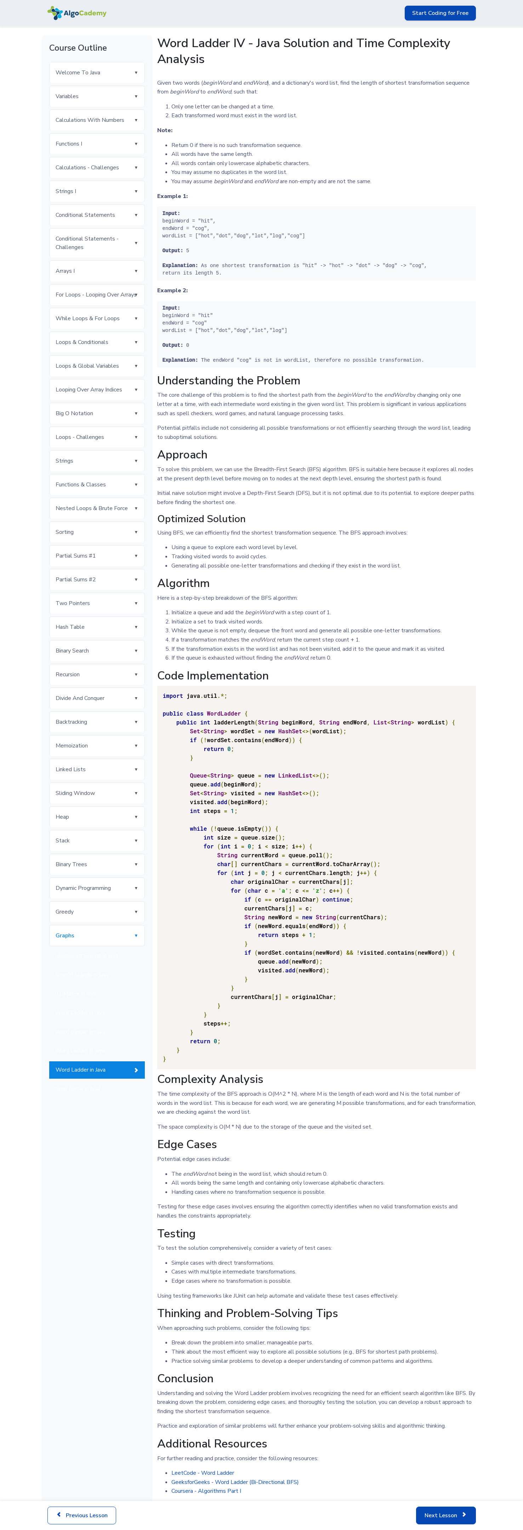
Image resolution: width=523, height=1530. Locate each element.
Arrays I (65, 271)
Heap (62, 817)
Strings (64, 461)
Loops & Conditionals (82, 342)
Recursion (68, 674)
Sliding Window (75, 793)
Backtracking (71, 722)
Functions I (69, 144)
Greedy (65, 912)
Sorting (65, 532)
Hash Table (70, 627)
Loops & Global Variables (87, 366)
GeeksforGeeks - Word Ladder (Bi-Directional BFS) (235, 1482)
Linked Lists (71, 769)
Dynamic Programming (83, 888)
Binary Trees (71, 864)
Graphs (65, 935)
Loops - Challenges (80, 437)
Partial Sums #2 (76, 579)
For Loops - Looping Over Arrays (96, 295)
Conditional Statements (85, 215)
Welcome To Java (78, 73)
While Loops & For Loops (88, 318)
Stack (63, 841)
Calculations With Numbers (90, 120)
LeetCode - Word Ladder (202, 1473)
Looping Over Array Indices (89, 390)
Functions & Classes (81, 485)
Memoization (72, 746)
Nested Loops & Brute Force (92, 508)
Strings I (66, 191)
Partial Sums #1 (76, 556)
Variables (67, 96)
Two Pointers (73, 603)
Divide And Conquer (80, 698)
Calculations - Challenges (87, 167)
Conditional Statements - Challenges (87, 243)
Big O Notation (74, 413)
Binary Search (72, 651)
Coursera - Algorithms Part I (206, 1491)
